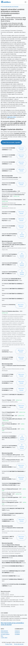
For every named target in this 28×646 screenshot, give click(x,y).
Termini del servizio (18, 644)
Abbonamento (4, 631)
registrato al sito (11, 117)
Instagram (17, 631)
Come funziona (4, 632)
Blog (2, 636)
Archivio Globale (21, 148)
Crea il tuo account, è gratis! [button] (11, 142)
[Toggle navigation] (25, 2)
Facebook (17, 632)
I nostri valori (4, 637)
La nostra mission (5, 634)
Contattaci (17, 634)
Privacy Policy (8, 644)
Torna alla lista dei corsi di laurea (9, 6)
